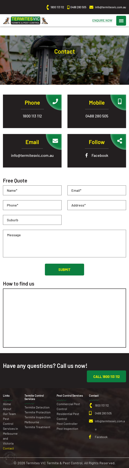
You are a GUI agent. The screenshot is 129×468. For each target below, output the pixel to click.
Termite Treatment (37, 427)
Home (7, 404)
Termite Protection (38, 412)
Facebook (100, 155)
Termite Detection (37, 407)
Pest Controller (67, 423)
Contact (8, 448)
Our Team (9, 414)
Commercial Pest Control (68, 406)
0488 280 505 (96, 116)
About (7, 409)
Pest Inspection (67, 428)
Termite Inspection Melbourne (38, 419)
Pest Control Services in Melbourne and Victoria (10, 431)
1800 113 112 (32, 116)
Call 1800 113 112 (106, 376)
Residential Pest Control (68, 416)
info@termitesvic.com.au (32, 155)
